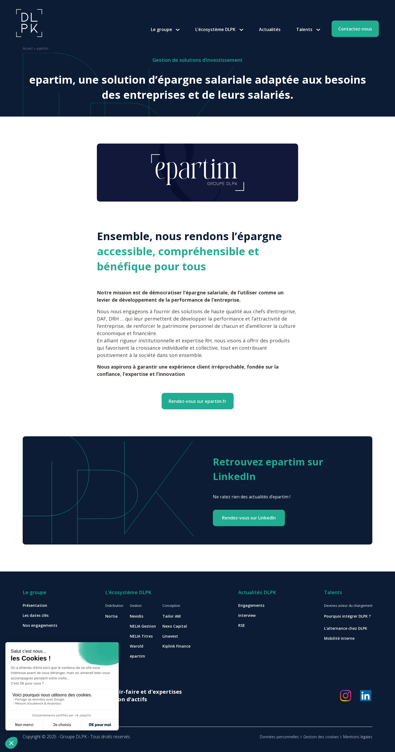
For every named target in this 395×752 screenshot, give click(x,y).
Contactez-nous (355, 29)
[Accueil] (29, 23)
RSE (241, 625)
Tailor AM (171, 616)
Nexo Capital (174, 626)
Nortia (111, 616)
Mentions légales (357, 736)
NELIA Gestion (143, 626)
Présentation (35, 605)
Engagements (251, 605)
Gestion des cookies (321, 736)
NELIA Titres (141, 636)
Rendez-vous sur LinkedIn (249, 518)
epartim (137, 656)
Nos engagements (40, 625)
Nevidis (136, 616)
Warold (136, 646)
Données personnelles (279, 736)
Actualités (270, 29)
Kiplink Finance (176, 646)
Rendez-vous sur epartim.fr (197, 401)
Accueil (28, 48)
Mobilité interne (339, 638)
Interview (247, 615)
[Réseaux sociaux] (345, 695)
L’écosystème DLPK (215, 29)
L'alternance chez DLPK (345, 628)
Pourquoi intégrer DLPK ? (347, 616)
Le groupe (161, 29)
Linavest (170, 636)
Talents (304, 29)
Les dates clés (36, 615)
